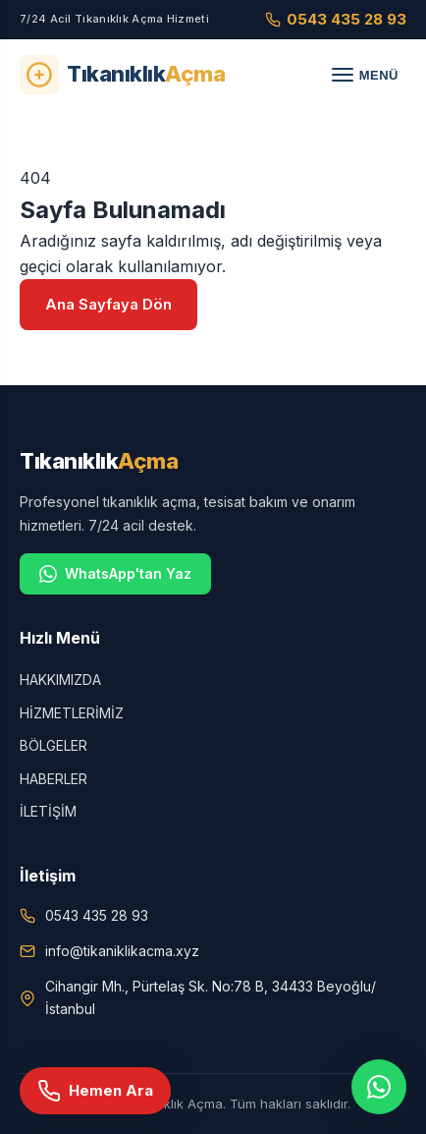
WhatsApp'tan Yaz (115, 574)
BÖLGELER (53, 745)
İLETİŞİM (48, 811)
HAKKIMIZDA (60, 679)
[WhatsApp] (378, 1086)
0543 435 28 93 (335, 19)
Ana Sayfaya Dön (108, 304)
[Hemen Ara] (95, 1090)
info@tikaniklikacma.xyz (122, 950)
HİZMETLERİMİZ (72, 713)
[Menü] (365, 75)
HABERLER (53, 778)
